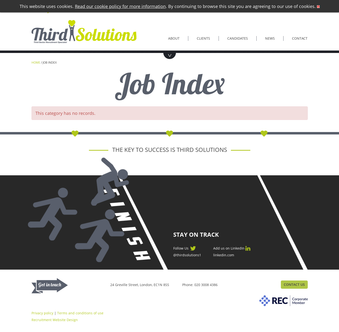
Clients (203, 38)
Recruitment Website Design (55, 319)
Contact (299, 38)
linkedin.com (223, 255)
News (270, 38)
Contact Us (294, 284)
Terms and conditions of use (80, 313)
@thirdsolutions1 (187, 255)
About (174, 38)
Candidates (237, 38)
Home (36, 62)
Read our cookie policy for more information (120, 6)
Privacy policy (42, 313)
